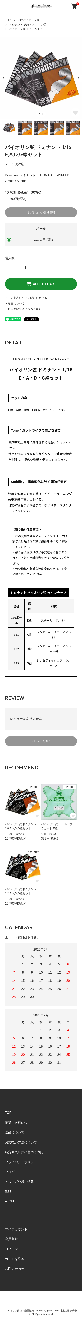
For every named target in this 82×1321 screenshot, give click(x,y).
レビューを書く (41, 741)
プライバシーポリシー (21, 1162)
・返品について (15, 303)
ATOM (9, 1201)
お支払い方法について (21, 1142)
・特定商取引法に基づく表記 (23, 309)
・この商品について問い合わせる (26, 297)
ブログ (10, 1172)
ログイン (11, 1249)
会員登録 (11, 1239)
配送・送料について (19, 1122)
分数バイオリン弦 (28, 20)
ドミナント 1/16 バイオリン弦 (28, 24)
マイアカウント (16, 1229)
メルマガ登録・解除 (19, 1181)
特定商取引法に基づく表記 (24, 1152)
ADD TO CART (41, 283)
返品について (14, 1132)
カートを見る (14, 1259)
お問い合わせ (14, 1268)
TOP (8, 20)
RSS (8, 1191)
